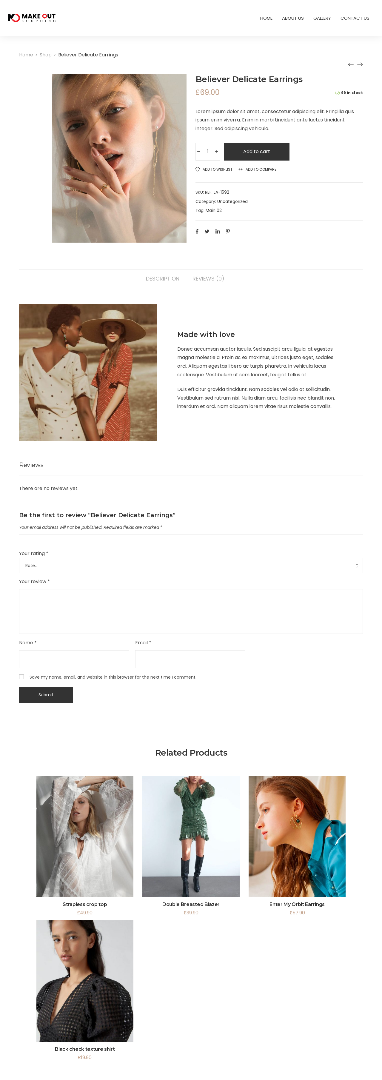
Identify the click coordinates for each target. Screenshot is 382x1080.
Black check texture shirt (85, 1049)
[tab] (162, 276)
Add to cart (258, 151)
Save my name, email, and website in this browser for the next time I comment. (113, 677)
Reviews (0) (208, 278)
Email (143, 642)
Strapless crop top (85, 904)
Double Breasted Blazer (191, 904)
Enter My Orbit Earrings (297, 904)
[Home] (26, 54)
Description (162, 278)
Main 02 (214, 210)
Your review (34, 581)
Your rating (33, 553)
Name (28, 642)
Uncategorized (232, 201)
